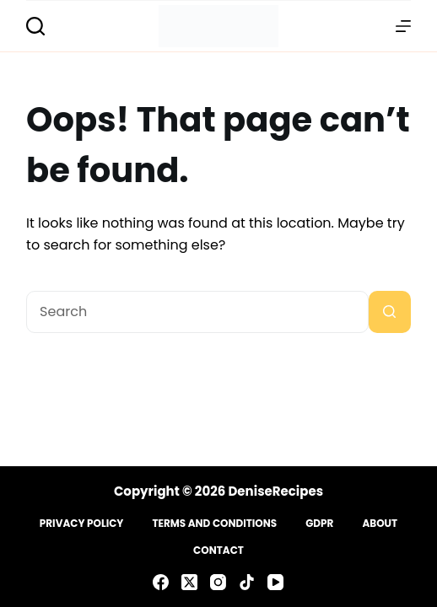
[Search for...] (197, 312)
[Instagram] (218, 582)
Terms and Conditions (214, 523)
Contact (218, 550)
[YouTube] (275, 582)
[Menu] (403, 26)
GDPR (319, 523)
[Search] (35, 26)
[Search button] (390, 312)
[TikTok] (247, 582)
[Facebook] (161, 582)
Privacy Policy (82, 523)
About (379, 523)
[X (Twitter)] (189, 582)
